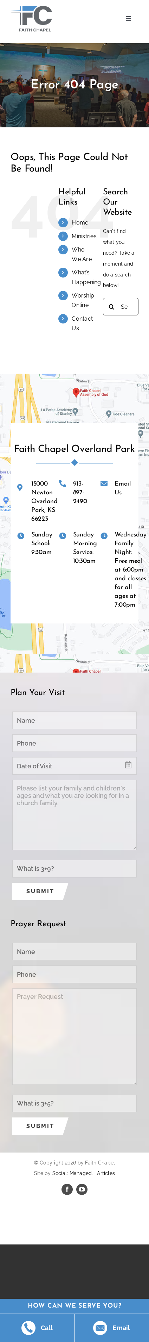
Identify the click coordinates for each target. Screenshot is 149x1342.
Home (80, 222)
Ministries (84, 236)
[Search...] (120, 306)
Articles (106, 1173)
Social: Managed (72, 1173)
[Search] (112, 306)
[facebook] (67, 1189)
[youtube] (82, 1189)
